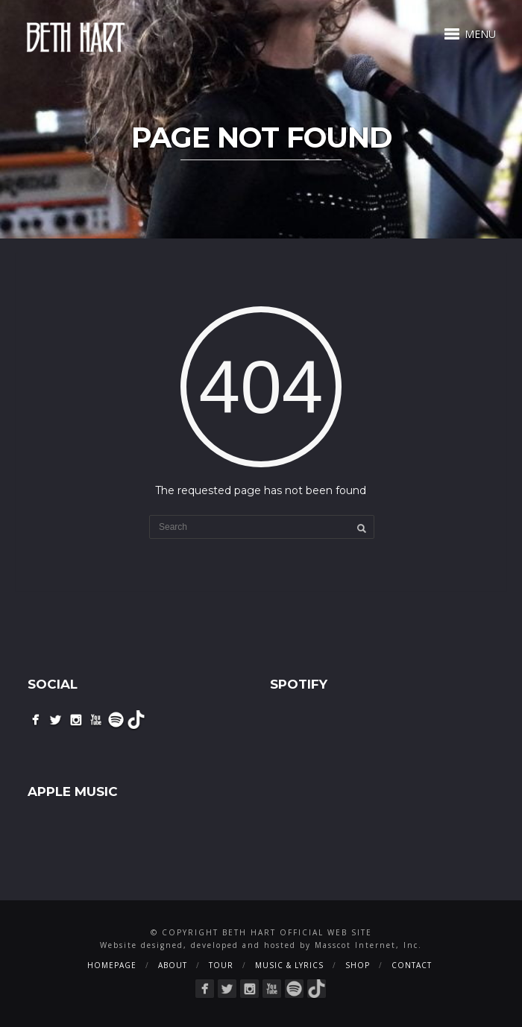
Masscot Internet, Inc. (368, 945)
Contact (412, 965)
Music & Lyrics (289, 965)
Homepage (111, 965)
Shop (357, 965)
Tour (221, 965)
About (172, 965)
